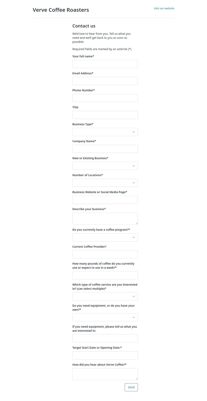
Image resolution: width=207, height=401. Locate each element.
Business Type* (82, 124)
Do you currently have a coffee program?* (101, 230)
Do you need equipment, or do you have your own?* (103, 308)
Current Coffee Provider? (89, 246)
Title (75, 107)
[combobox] (102, 296)
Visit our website (164, 8)
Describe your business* (89, 209)
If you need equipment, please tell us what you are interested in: (104, 329)
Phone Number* (83, 90)
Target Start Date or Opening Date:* (97, 347)
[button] (105, 132)
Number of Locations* (87, 175)
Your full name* (83, 56)
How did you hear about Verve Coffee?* (99, 364)
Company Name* (84, 141)
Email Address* (82, 73)
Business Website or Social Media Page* (99, 192)
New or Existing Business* (90, 158)
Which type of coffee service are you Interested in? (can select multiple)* (104, 286)
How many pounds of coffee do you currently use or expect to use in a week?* (103, 265)
